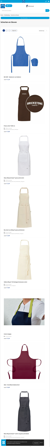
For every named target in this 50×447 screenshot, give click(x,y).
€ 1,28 (7, 58)
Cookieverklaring (29, 437)
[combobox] (23, 10)
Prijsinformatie (29, 416)
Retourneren (3, 435)
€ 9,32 (7, 249)
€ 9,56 (29, 368)
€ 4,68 (7, 126)
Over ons (27, 414)
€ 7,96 (7, 188)
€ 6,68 (7, 154)
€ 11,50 (29, 339)
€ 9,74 (29, 309)
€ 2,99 (29, 93)
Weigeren (41, 442)
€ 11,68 (7, 400)
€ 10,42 (29, 279)
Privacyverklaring (29, 435)
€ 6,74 (29, 158)
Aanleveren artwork (30, 418)
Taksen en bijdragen (30, 420)
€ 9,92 (7, 309)
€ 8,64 (29, 188)
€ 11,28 (29, 219)
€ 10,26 (29, 398)
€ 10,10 (29, 249)
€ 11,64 (7, 369)
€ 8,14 (7, 217)
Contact (2, 433)
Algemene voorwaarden (31, 433)
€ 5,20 (29, 124)
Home (2, 15)
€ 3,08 (29, 61)
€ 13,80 (7, 279)
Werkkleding (7, 15)
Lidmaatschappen (29, 422)
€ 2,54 (7, 94)
